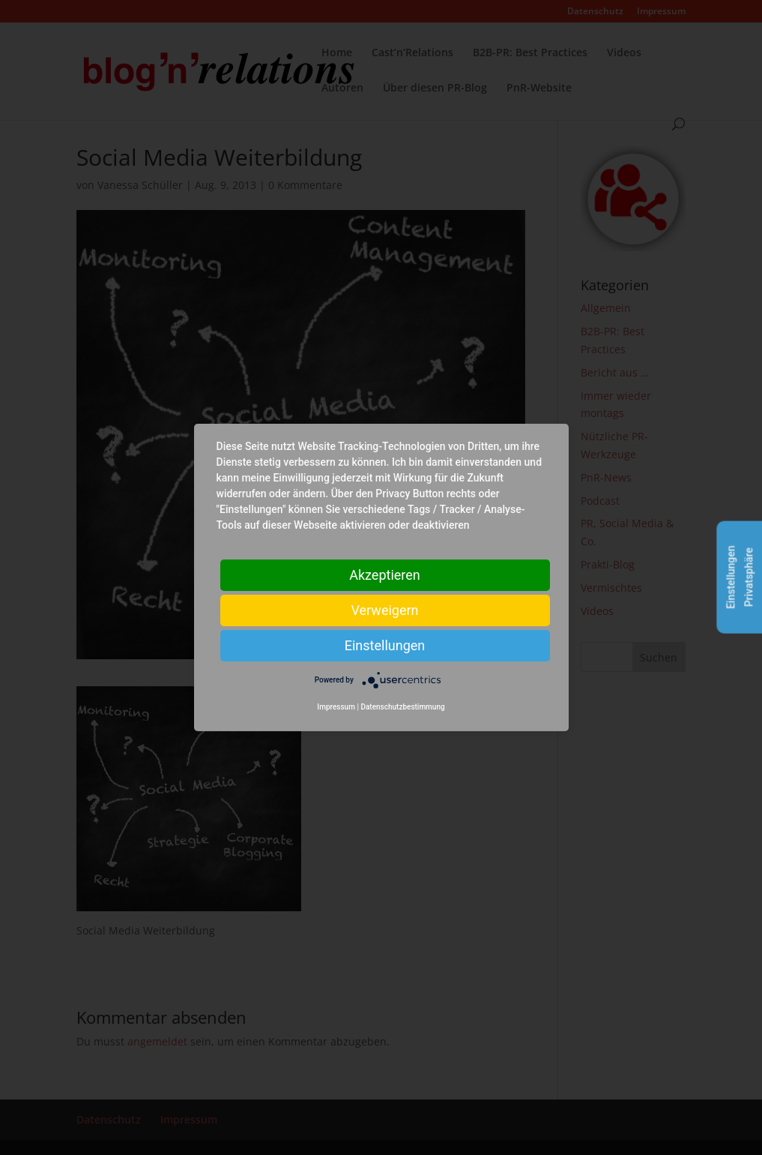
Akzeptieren (384, 575)
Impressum (336, 707)
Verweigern (384, 610)
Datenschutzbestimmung (402, 707)
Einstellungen (385, 645)
